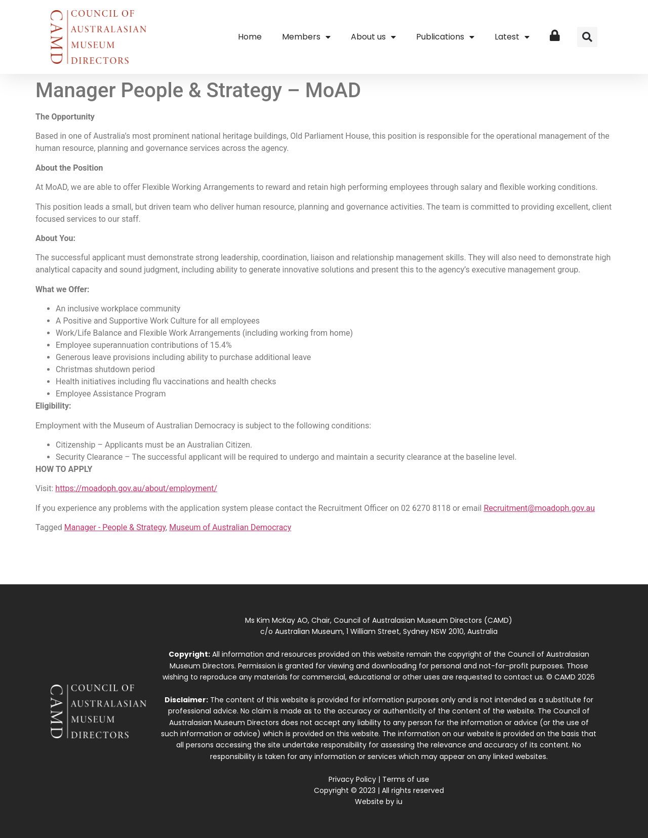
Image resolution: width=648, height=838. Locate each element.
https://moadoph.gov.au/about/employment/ (136, 488)
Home (250, 37)
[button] (587, 37)
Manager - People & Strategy (115, 527)
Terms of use (405, 779)
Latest (512, 37)
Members (306, 37)
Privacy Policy (352, 779)
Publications (445, 37)
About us (373, 37)
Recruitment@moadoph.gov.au (539, 508)
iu (399, 801)
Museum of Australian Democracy (230, 527)
